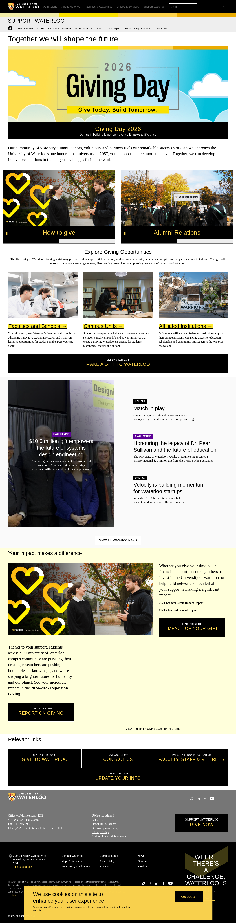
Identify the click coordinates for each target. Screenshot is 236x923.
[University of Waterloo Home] (23, 6)
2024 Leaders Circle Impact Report (181, 602)
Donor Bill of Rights (104, 823)
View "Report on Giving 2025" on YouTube (152, 728)
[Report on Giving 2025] (152, 685)
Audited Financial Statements (109, 836)
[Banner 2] (87, 241)
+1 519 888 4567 (23, 866)
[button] (28, 28)
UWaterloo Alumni (103, 815)
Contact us (98, 819)
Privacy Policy (100, 832)
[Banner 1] (31, 241)
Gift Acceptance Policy (105, 828)
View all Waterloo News (118, 540)
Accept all (189, 896)
